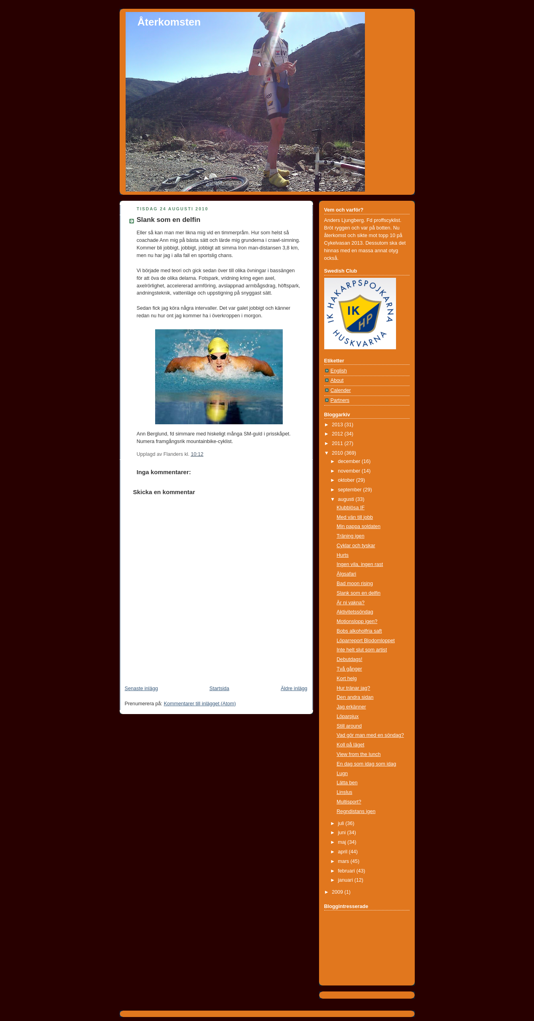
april (343, 852)
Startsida (219, 688)
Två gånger (349, 669)
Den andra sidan (355, 697)
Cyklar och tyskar (356, 545)
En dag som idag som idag (366, 764)
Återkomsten (169, 22)
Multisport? (349, 802)
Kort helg (347, 678)
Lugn (342, 773)
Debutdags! (350, 659)
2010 (338, 453)
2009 (338, 892)
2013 (338, 424)
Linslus (344, 792)
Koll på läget (350, 745)
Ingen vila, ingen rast (360, 564)
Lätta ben (347, 783)
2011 (338, 443)
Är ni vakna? (351, 602)
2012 (338, 434)
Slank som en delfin (169, 220)
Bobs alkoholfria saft (359, 631)
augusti (346, 499)
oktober (347, 480)
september (350, 490)
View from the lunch (359, 754)
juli (341, 823)
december (350, 461)
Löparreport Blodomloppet (366, 640)
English (339, 371)
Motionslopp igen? (357, 621)
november (350, 471)
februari (347, 871)
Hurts (343, 555)
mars (344, 861)
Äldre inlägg (294, 688)
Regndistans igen (356, 811)
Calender (341, 390)
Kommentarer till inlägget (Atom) (200, 703)
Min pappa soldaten (358, 526)
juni (342, 832)
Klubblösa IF (351, 507)
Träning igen (351, 536)
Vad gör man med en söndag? (370, 735)
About (337, 380)
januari (346, 880)
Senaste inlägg (141, 688)
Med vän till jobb (355, 517)
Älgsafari (346, 574)
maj (342, 842)
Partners (340, 400)
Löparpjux (348, 716)
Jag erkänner (351, 707)
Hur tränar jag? (353, 688)
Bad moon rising (355, 583)
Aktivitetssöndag (355, 612)
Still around (349, 726)
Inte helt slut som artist (362, 650)
